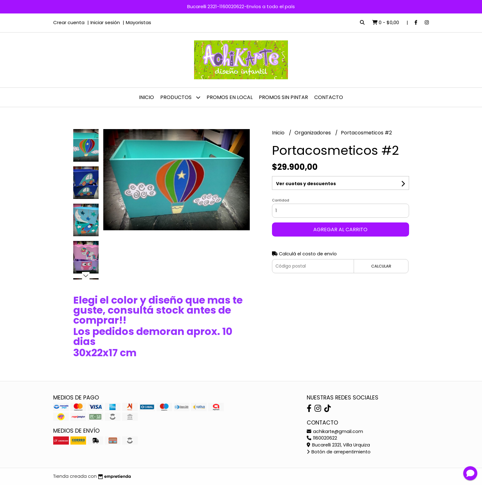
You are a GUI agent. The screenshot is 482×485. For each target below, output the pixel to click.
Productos (180, 97)
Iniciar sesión (105, 22)
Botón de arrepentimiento (339, 452)
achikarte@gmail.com (335, 431)
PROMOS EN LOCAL (230, 97)
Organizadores (313, 132)
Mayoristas (138, 22)
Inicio (146, 97)
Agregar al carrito (340, 229)
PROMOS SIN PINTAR (283, 97)
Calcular (381, 266)
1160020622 (322, 438)
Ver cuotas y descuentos (306, 183)
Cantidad (280, 200)
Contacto (328, 97)
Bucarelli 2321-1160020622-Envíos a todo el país (241, 6)
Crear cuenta (69, 22)
